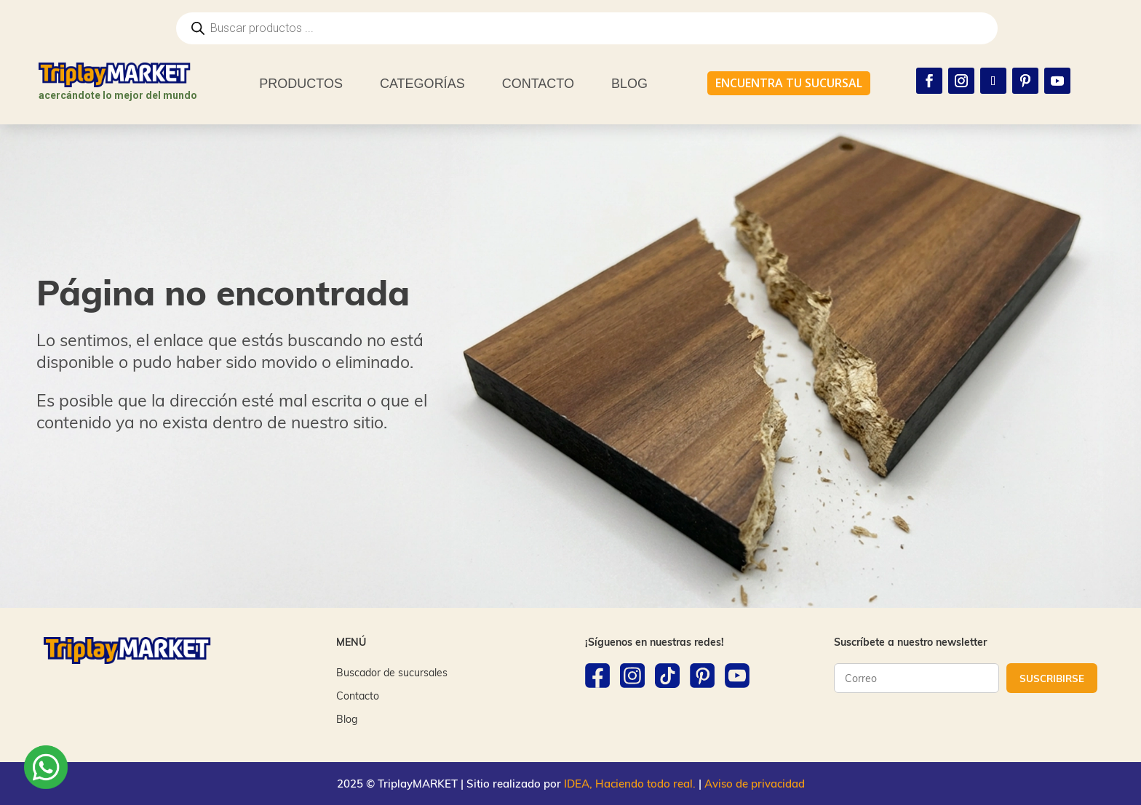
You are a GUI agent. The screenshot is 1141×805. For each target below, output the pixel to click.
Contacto (357, 695)
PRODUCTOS (301, 83)
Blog (346, 719)
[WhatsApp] (46, 769)
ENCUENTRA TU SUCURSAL (788, 83)
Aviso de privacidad (754, 783)
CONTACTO (538, 83)
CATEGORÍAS (422, 83)
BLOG (629, 83)
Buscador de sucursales (392, 672)
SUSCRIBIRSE (1051, 678)
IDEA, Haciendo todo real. (630, 783)
